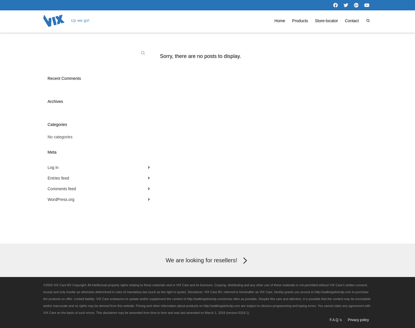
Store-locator (326, 20)
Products (300, 20)
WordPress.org (61, 199)
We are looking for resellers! (208, 261)
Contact (352, 20)
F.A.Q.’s (336, 320)
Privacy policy (358, 320)
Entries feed (58, 178)
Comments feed (62, 188)
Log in (53, 167)
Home (279, 20)
